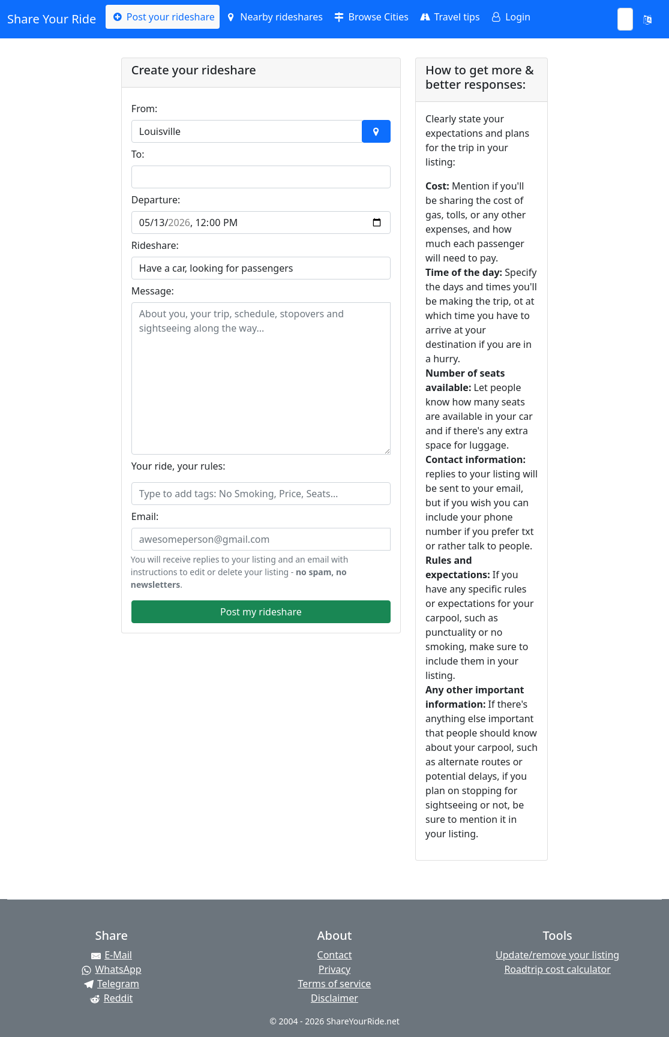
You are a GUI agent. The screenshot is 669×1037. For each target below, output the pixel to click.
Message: (152, 290)
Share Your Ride (51, 19)
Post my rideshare (261, 611)
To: (138, 154)
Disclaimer (334, 998)
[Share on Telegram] (111, 983)
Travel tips (449, 16)
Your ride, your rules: (178, 466)
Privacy (334, 969)
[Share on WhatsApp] (111, 969)
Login (510, 16)
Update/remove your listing (557, 954)
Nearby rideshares (273, 16)
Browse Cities (370, 16)
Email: (144, 516)
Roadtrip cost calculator (557, 969)
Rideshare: (155, 245)
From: (144, 108)
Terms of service (334, 983)
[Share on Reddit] (111, 998)
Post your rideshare (162, 16)
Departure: (155, 199)
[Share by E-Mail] (111, 955)
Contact (334, 954)
